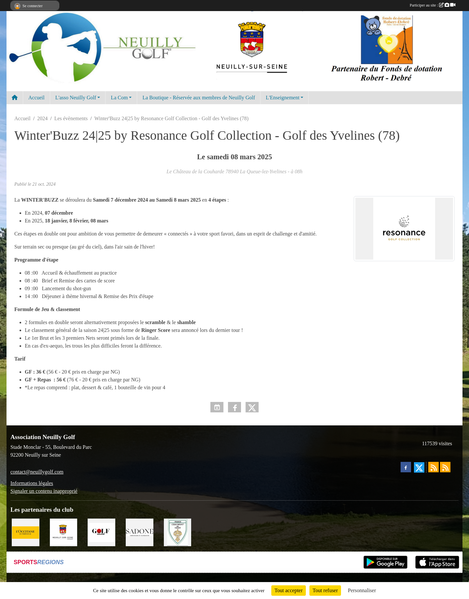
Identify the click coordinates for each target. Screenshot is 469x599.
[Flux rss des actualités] (433, 467)
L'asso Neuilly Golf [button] (75, 97)
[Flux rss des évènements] (445, 467)
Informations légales (31, 483)
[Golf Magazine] (101, 532)
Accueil (36, 97)
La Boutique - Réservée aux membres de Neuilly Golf (198, 97)
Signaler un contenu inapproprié (44, 491)
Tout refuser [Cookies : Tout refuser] (325, 590)
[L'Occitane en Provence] (25, 532)
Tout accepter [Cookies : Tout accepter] (289, 590)
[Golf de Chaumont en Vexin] (178, 532)
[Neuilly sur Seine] (64, 532)
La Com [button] (119, 97)
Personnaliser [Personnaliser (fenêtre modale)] (362, 590)
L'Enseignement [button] (282, 97)
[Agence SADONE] (139, 532)
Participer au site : (432, 5)
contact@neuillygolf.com (37, 472)
